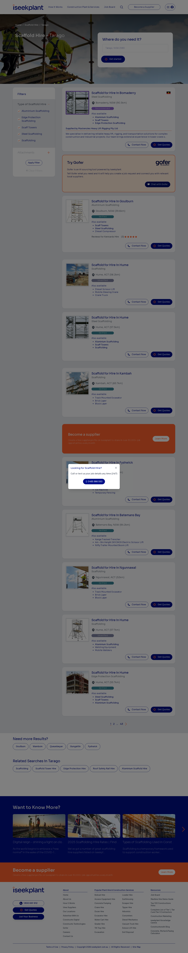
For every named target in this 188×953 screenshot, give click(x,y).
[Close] (116, 467)
